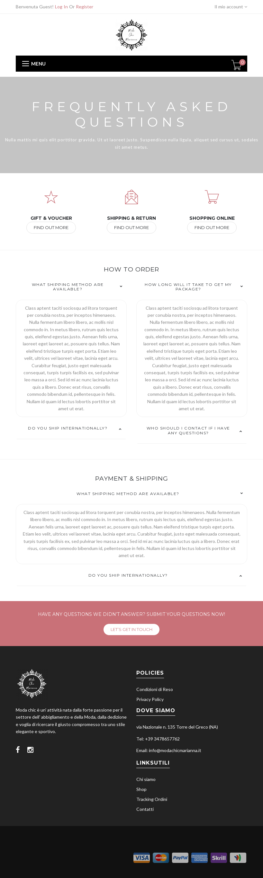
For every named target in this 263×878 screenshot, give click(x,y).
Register (84, 6)
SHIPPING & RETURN (131, 218)
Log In (61, 6)
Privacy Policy (150, 699)
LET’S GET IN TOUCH (131, 629)
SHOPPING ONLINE (212, 218)
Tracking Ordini (151, 799)
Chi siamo (146, 779)
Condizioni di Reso (154, 689)
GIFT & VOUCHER (51, 218)
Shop (141, 789)
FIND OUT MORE (51, 227)
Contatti (145, 809)
